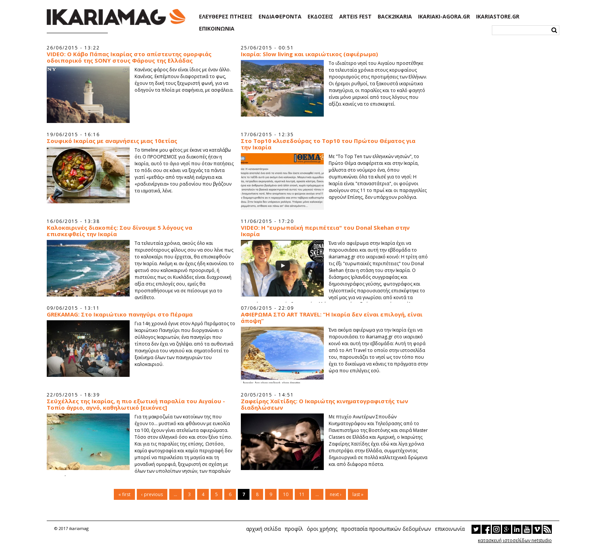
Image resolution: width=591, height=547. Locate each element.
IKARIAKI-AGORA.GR (444, 16)
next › (335, 494)
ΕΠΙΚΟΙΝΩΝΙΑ (216, 28)
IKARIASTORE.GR (497, 16)
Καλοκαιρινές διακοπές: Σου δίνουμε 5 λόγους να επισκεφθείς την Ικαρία (119, 230)
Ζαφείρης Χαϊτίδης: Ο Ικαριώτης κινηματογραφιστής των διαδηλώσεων (324, 404)
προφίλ (294, 528)
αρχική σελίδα (263, 528)
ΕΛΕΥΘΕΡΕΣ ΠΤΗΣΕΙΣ (226, 16)
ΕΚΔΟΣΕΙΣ (320, 16)
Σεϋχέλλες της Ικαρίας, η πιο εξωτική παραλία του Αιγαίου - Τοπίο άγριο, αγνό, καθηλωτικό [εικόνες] (136, 404)
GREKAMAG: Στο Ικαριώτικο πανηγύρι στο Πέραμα (120, 314)
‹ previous (152, 494)
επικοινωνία (450, 528)
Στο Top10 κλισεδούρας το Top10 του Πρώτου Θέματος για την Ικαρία (328, 144)
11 (302, 494)
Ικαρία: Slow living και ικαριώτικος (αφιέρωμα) (309, 54)
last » (357, 494)
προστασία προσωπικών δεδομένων (386, 528)
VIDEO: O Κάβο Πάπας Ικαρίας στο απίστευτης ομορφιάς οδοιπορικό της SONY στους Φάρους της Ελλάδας (129, 57)
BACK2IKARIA (395, 16)
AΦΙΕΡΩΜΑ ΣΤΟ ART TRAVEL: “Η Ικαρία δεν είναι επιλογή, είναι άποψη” (332, 317)
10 (285, 494)
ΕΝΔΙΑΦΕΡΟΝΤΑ (280, 16)
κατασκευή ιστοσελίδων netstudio (515, 540)
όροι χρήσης (322, 528)
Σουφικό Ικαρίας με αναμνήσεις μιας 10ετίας (112, 141)
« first (124, 494)
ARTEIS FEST (355, 16)
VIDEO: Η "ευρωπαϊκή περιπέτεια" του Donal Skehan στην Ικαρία (325, 230)
